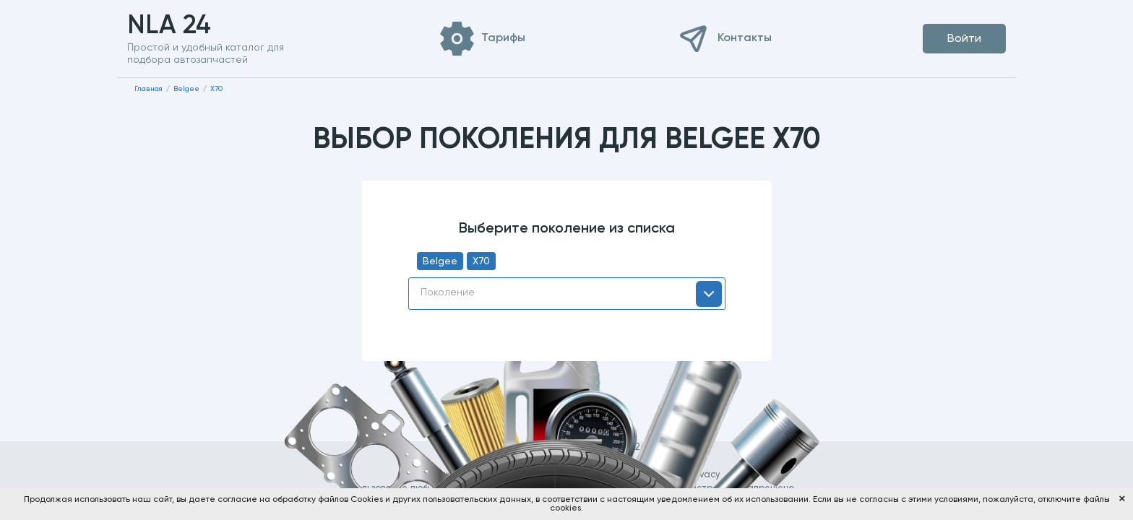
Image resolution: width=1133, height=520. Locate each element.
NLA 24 (192, 26)
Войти (964, 39)
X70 (481, 261)
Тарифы (503, 38)
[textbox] (567, 292)
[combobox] (566, 293)
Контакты (745, 38)
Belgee (440, 261)
